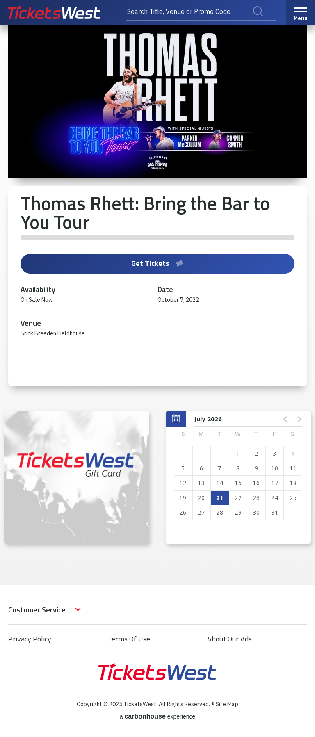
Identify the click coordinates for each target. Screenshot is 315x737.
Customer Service (37, 610)
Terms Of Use (129, 639)
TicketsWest (62, 12)
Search (263, 20)
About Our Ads (229, 639)
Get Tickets (157, 263)
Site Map (227, 704)
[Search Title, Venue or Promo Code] (201, 12)
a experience (158, 716)
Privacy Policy (29, 639)
